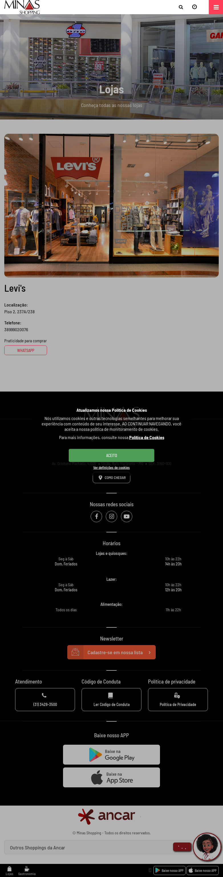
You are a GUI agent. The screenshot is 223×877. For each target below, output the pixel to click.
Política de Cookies (146, 437)
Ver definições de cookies (111, 467)
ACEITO (111, 455)
